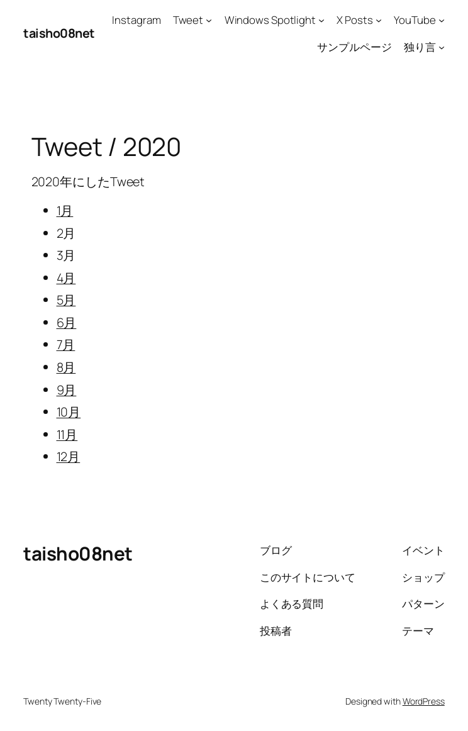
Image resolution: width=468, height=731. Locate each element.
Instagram (136, 20)
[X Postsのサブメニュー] (379, 20)
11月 (67, 434)
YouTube (414, 20)
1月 (65, 210)
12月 (69, 456)
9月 (67, 389)
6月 (67, 322)
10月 (69, 411)
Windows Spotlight (270, 20)
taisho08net (59, 33)
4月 (66, 277)
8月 (66, 367)
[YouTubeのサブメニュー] (441, 20)
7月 (66, 344)
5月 (66, 299)
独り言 (420, 47)
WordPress (424, 701)
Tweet (188, 20)
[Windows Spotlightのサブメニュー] (321, 20)
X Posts (354, 20)
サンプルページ (354, 47)
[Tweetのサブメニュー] (209, 20)
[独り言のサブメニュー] (441, 46)
